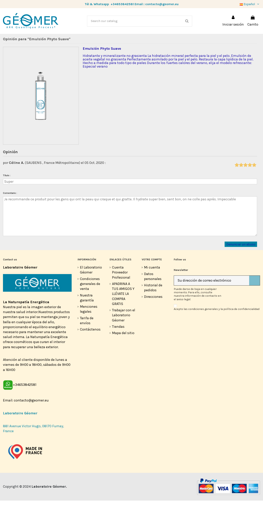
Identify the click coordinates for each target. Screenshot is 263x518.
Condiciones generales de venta (90, 301)
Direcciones (153, 314)
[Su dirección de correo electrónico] (211, 298)
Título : (6, 192)
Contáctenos (90, 347)
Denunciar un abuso (240, 261)
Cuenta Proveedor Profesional (121, 290)
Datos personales (152, 293)
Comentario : (10, 210)
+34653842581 (122, 4)
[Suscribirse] (254, 298)
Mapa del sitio (123, 350)
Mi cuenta (152, 285)
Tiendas (118, 344)
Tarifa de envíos (86, 338)
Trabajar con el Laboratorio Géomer (123, 332)
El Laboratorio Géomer (91, 287)
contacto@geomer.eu (161, 4)
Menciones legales (88, 326)
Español (250, 4)
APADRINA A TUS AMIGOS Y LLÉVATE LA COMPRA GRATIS (123, 311)
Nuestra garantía (87, 315)
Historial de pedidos (153, 305)
